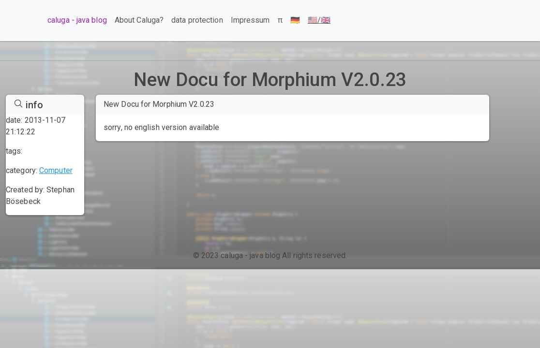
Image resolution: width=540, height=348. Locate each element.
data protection (197, 20)
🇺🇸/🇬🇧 (319, 20)
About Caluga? (139, 20)
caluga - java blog (77, 20)
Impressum (250, 20)
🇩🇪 (295, 20)
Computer (56, 170)
